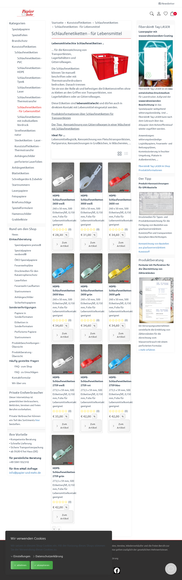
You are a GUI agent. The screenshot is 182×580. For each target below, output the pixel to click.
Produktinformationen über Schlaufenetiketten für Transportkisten (83, 115)
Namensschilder (21, 213)
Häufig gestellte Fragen (24, 366)
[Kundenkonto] (158, 13)
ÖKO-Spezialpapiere (27, 260)
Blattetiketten (20, 173)
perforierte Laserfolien (28, 161)
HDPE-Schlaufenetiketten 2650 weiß (64, 199)
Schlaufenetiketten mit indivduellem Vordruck (29, 120)
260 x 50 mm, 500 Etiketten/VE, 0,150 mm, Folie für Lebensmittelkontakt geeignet (64, 216)
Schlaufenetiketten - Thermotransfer (29, 99)
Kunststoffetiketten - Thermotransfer (27, 148)
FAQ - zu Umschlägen (27, 377)
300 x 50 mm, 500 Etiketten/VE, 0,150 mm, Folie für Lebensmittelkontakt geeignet (93, 216)
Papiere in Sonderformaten (25, 318)
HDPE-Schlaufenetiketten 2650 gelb (120, 290)
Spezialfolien (20, 35)
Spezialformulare (22, 207)
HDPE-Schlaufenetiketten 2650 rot (120, 199)
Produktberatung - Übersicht (23, 359)
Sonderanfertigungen (22, 310)
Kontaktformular (22, 383)
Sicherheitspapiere (26, 305)
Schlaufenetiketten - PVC (29, 60)
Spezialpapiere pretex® (29, 245)
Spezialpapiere (21, 29)
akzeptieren (41, 565)
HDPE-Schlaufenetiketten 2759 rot (92, 381)
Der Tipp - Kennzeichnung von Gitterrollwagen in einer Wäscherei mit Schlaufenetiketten (91, 126)
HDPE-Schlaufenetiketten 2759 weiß (64, 381)
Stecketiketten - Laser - (28, 140)
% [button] (66, 234)
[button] (152, 14)
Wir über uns (19, 388)
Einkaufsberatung (20, 239)
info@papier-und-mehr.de (25, 478)
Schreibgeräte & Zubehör (27, 179)
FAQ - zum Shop (24, 371)
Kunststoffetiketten (24, 46)
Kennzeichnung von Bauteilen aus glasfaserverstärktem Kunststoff (154, 247)
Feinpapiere (19, 196)
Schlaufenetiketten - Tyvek (29, 79)
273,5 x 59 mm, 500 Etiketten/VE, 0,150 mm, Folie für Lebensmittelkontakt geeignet (64, 398)
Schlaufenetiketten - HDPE (29, 70)
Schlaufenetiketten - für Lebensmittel (87, 33)
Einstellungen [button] (20, 556)
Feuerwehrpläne (24, 266)
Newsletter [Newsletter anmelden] (167, 3)
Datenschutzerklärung (48, 556)
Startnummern (21, 184)
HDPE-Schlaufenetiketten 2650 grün (92, 290)
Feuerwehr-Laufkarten (28, 287)
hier (37, 425)
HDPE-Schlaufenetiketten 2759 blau (120, 381)
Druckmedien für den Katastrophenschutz (27, 274)
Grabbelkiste (19, 219)
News (15, 234)
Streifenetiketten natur (25, 132)
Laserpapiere (20, 190)
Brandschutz (19, 40)
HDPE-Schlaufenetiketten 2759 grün (64, 472)
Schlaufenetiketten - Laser (29, 89)
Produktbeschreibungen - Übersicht (27, 349)
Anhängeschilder (25, 156)
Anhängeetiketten (23, 167)
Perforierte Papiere (26, 335)
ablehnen (20, 565)
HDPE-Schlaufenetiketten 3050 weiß (92, 199)
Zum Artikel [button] (62, 244)
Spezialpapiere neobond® (23, 253)
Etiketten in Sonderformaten (25, 327)
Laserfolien (21, 282)
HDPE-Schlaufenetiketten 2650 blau (64, 290)
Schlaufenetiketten (26, 52)
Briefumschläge (21, 202)
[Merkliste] (166, 14)
